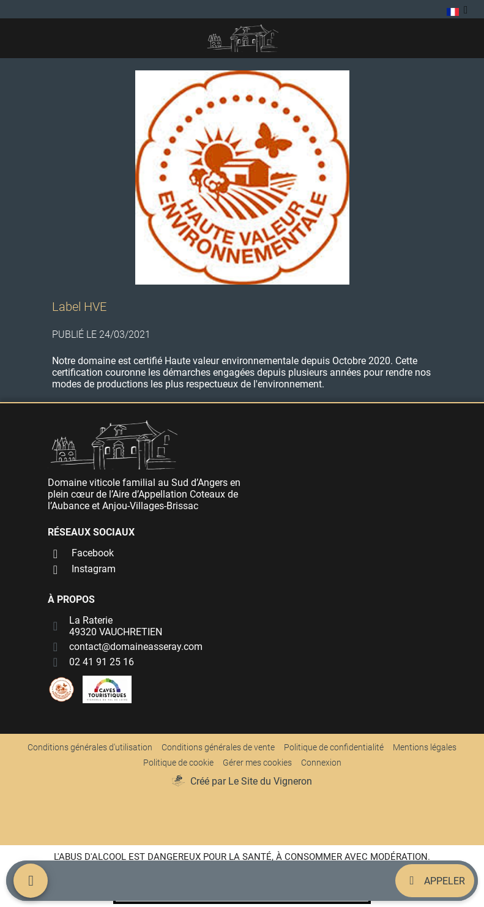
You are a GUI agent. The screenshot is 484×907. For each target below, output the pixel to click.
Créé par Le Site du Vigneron (251, 781)
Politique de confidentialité (334, 747)
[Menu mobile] (30, 881)
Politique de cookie (178, 762)
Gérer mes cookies (257, 762)
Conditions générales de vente (218, 747)
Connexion (321, 762)
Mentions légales (424, 747)
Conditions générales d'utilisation (90, 747)
